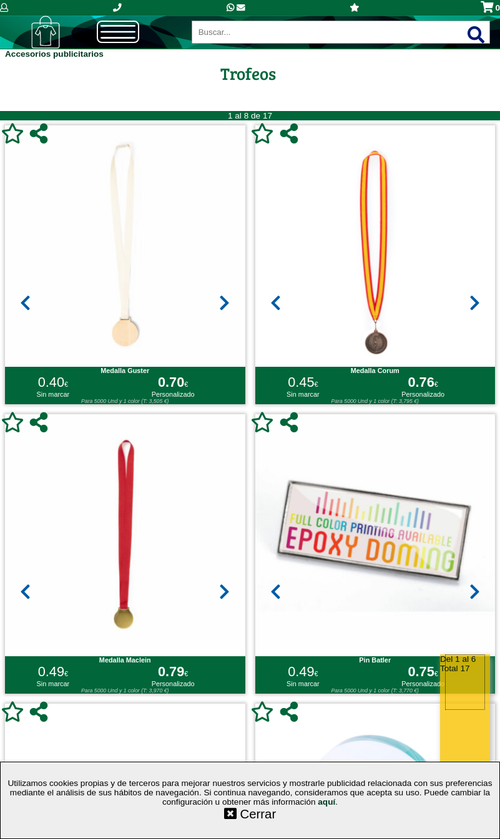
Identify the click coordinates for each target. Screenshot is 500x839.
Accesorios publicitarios (54, 54)
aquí (326, 802)
